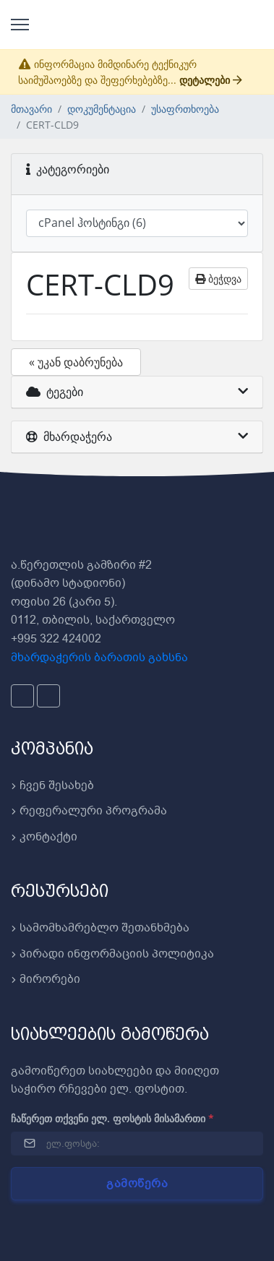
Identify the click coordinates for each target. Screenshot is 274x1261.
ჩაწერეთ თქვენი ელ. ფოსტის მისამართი (112, 1118)
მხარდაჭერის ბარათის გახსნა (99, 658)
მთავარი (31, 109)
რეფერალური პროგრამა (89, 811)
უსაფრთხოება (185, 109)
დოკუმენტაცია (101, 109)
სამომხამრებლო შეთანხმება (100, 928)
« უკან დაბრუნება (76, 362)
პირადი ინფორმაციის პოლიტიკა (112, 954)
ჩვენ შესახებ (52, 785)
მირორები (45, 979)
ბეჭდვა (218, 278)
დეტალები (210, 80)
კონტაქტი (44, 837)
